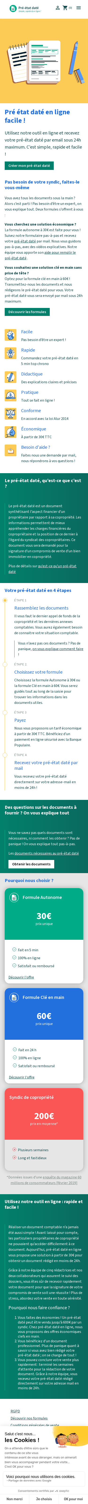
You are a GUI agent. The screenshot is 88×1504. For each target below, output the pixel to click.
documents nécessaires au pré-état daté (47, 853)
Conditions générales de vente (35, 1425)
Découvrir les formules (27, 312)
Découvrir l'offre (21, 977)
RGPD (15, 1411)
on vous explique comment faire (57, 649)
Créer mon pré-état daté (29, 165)
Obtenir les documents (31, 864)
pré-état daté (25, 241)
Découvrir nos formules (29, 1418)
